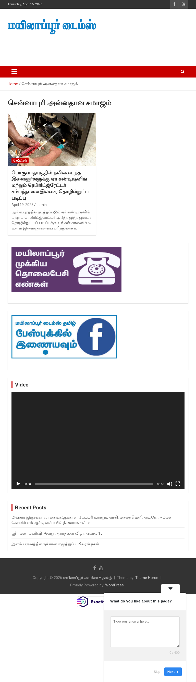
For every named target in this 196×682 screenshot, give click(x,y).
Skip (157, 672)
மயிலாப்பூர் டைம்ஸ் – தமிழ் (87, 577)
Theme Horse (146, 577)
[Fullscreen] (177, 483)
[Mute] (169, 483)
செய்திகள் (20, 160)
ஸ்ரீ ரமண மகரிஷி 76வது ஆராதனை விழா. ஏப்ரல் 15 (56, 533)
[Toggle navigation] (14, 72)
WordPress (114, 585)
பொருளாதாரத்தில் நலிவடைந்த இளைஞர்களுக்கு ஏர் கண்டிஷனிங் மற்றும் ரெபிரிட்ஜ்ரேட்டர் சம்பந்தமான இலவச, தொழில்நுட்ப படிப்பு (50, 185)
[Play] (18, 483)
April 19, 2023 (22, 205)
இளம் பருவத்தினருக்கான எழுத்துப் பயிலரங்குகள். (55, 544)
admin (41, 205)
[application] (98, 440)
